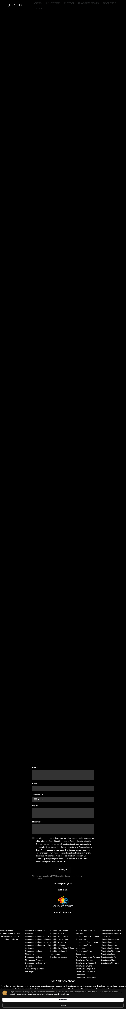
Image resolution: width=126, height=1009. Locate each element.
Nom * (35, 768)
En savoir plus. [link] (31, 1005)
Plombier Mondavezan (59, 957)
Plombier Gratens (57, 933)
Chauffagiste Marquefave (85, 969)
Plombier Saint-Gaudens (59, 939)
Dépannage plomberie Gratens (37, 936)
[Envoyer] (63, 870)
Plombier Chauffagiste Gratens (87, 942)
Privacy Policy (75, 876)
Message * (36, 822)
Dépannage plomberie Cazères (37, 942)
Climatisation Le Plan (109, 957)
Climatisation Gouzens (109, 945)
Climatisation (53, 3)
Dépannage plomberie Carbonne (37, 939)
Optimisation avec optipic (9, 936)
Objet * (35, 806)
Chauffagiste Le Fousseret (86, 963)
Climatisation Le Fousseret (111, 930)
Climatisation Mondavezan (111, 939)
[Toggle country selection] (37, 799)
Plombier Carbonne (57, 945)
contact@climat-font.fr (63, 912)
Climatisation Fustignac (110, 948)
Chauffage (68, 3)
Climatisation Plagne (109, 960)
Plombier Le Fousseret (59, 930)
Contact (38, 8)
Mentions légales (6, 930)
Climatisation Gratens (109, 942)
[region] (63, 388)
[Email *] (63, 788)
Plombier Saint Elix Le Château (62, 948)
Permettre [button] (98, 1003)
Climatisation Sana (108, 954)
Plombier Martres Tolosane (60, 936)
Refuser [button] (113, 1003)
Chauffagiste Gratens (84, 966)
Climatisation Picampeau (110, 951)
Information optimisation (9, 939)
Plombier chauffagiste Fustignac (88, 957)
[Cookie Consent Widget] (63, 1003)
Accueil (38, 3)
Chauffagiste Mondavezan (85, 978)
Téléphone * (37, 795)
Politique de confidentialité (10, 933)
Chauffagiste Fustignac (84, 960)
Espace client (109, 3)
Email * (35, 784)
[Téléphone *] (66, 799)
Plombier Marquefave (58, 942)
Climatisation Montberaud (110, 963)
